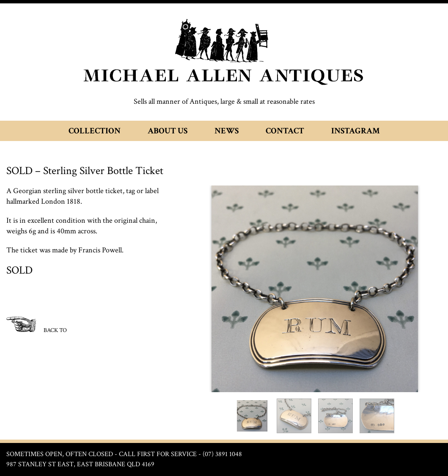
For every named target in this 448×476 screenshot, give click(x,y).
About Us (167, 130)
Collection (95, 130)
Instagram (355, 130)
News (226, 130)
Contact (285, 130)
